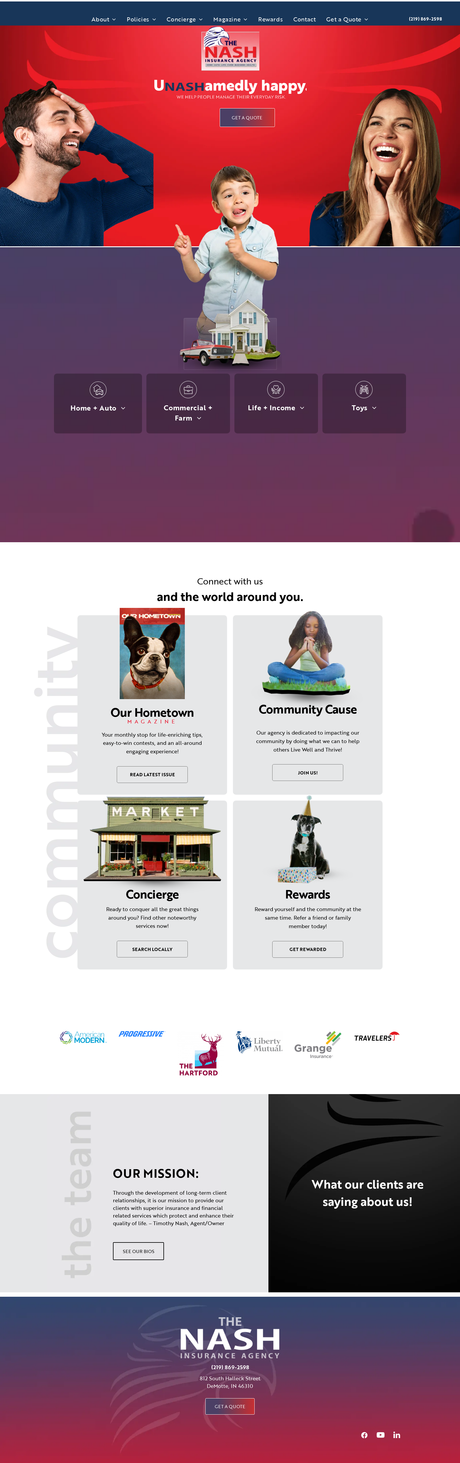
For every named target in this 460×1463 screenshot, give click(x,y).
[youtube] (380, 1435)
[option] (83, 1038)
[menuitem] (103, 19)
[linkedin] (396, 1435)
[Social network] (364, 1435)
